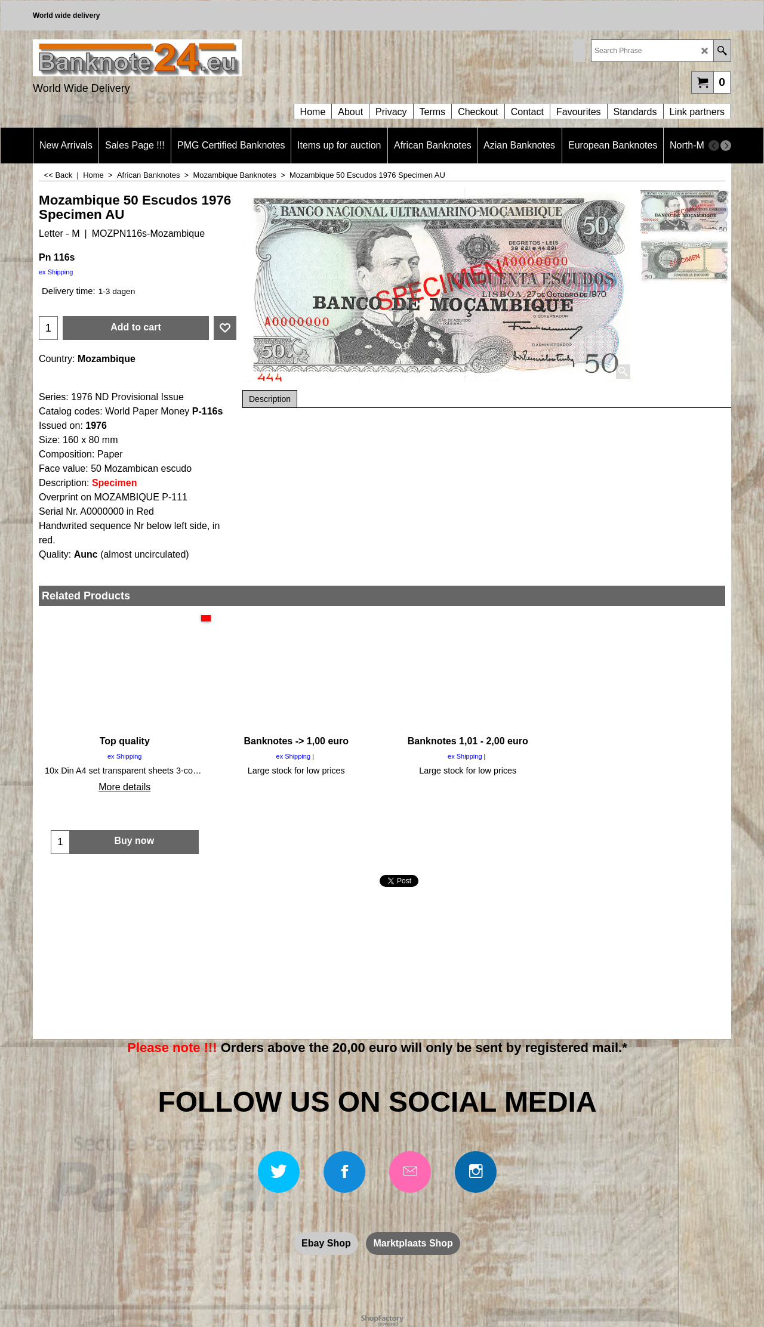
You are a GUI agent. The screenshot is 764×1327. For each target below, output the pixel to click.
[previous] (713, 145)
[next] (725, 145)
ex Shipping (56, 272)
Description (270, 399)
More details (124, 787)
